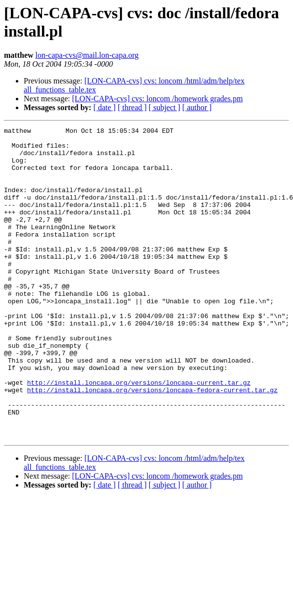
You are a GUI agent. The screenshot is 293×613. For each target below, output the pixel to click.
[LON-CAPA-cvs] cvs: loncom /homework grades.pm (157, 98)
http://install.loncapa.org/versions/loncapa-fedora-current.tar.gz (152, 443)
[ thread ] (132, 107)
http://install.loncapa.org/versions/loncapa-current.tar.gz (139, 434)
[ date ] (104, 107)
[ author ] (197, 107)
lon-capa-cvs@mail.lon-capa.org (87, 55)
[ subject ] (164, 107)
